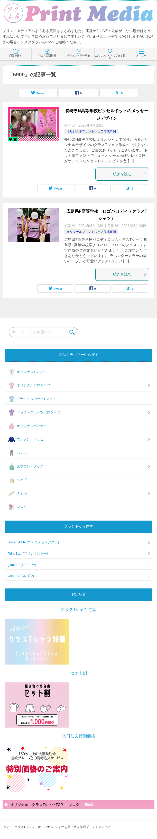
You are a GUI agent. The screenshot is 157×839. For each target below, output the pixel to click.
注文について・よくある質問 (110, 54)
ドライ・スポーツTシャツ (32, 399)
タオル (17, 494)
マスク (17, 507)
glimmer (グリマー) (22, 565)
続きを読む (129, 174)
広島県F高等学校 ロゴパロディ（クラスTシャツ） (106, 215)
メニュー (141, 53)
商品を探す (15, 53)
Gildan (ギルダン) (21, 576)
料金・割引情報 (47, 53)
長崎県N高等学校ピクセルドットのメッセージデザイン (107, 114)
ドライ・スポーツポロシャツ (34, 412)
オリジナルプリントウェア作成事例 (91, 131)
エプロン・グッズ (25, 466)
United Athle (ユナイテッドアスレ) (33, 542)
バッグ (17, 480)
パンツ (17, 453)
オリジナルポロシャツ (29, 385)
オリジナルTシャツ (26, 372)
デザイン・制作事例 (78, 53)
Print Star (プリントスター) (28, 553)
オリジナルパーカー (27, 426)
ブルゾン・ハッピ (25, 439)
